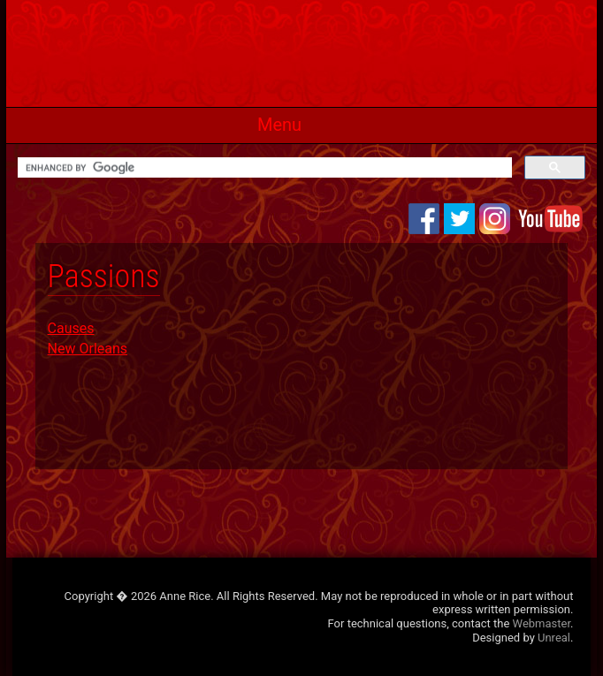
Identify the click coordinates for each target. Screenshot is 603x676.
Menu (279, 124)
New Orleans (88, 348)
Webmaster (541, 623)
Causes (71, 328)
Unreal (554, 637)
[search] (263, 168)
